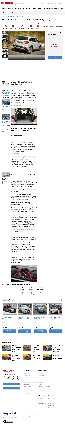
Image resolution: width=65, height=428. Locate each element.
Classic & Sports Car (28, 391)
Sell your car (40, 380)
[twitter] (6, 92)
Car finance (40, 373)
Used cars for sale (19, 9)
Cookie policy (51, 401)
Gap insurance (41, 377)
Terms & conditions (52, 398)
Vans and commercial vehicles (30, 382)
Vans (42, 3)
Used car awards (27, 386)
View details (9, 331)
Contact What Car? (42, 403)
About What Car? (42, 398)
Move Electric (27, 393)
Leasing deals (27, 380)
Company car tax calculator (44, 386)
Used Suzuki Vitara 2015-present (16, 16)
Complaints (51, 407)
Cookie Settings (51, 403)
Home (4, 16)
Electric (29, 9)
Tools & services (48, 3)
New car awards (27, 384)
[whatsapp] (8, 92)
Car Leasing (40, 382)
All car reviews (27, 373)
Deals (10, 9)
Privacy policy (51, 405)
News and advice (8, 342)
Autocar (25, 388)
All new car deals (27, 375)
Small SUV (54, 20)
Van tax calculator (42, 388)
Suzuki (7, 16)
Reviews (4, 9)
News (35, 9)
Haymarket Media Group (33, 416)
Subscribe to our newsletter (11, 384)
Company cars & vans (51, 9)
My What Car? (58, 3)
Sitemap (40, 401)
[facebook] (3, 92)
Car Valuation (41, 384)
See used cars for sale (55, 57)
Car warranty (41, 375)
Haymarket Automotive (17, 416)
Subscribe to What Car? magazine (11, 388)
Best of (41, 9)
